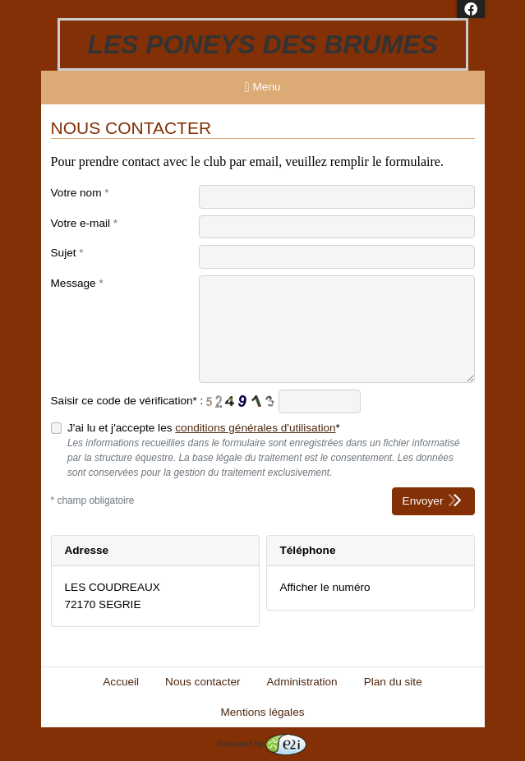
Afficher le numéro (325, 587)
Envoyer (433, 500)
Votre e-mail (84, 223)
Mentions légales (262, 712)
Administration (302, 682)
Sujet (67, 253)
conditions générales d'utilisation (255, 428)
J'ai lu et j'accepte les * (203, 428)
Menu (263, 88)
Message (77, 283)
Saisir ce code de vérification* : (127, 400)
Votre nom (80, 193)
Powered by (261, 744)
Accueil (121, 682)
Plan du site (393, 682)
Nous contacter (202, 682)
